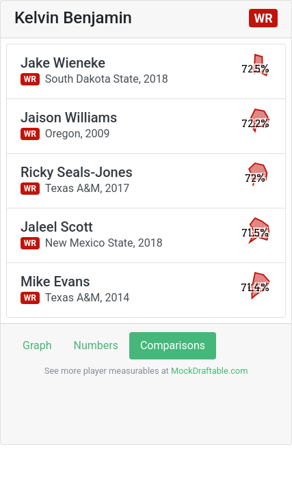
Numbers (96, 345)
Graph (37, 345)
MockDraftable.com (208, 371)
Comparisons (172, 345)
